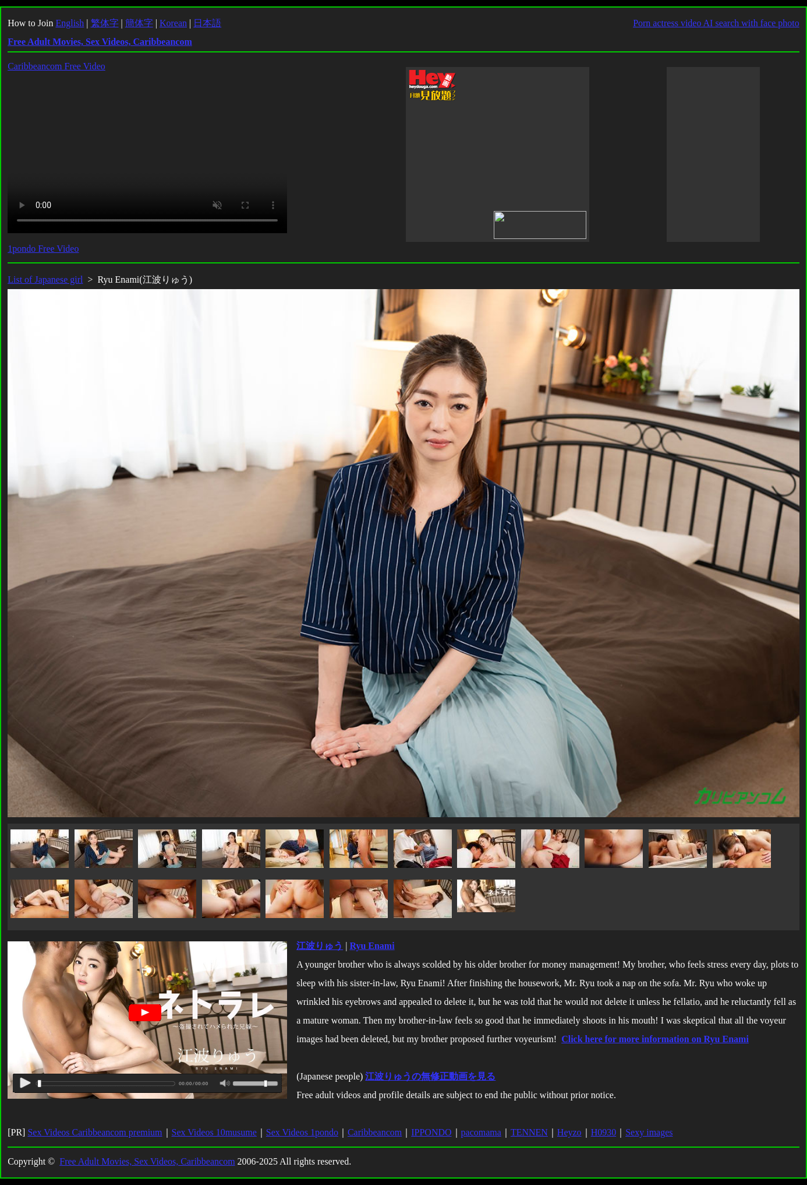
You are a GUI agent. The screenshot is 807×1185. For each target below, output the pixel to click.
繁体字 (105, 23)
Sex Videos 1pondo (302, 1132)
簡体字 (139, 23)
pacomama (481, 1132)
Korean (173, 23)
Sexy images (648, 1132)
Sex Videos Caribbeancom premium (94, 1132)
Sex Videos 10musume (214, 1132)
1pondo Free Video (43, 249)
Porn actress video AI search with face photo (716, 23)
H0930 (604, 1132)
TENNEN (529, 1132)
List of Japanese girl (45, 279)
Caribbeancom (375, 1132)
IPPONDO (431, 1132)
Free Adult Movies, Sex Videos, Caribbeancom (147, 1161)
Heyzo (569, 1132)
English (69, 23)
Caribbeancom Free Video (56, 66)
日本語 (207, 23)
